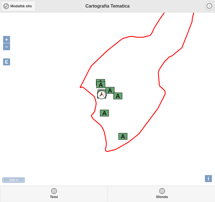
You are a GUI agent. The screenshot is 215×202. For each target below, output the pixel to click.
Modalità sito (21, 6)
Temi (54, 197)
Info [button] (209, 6)
